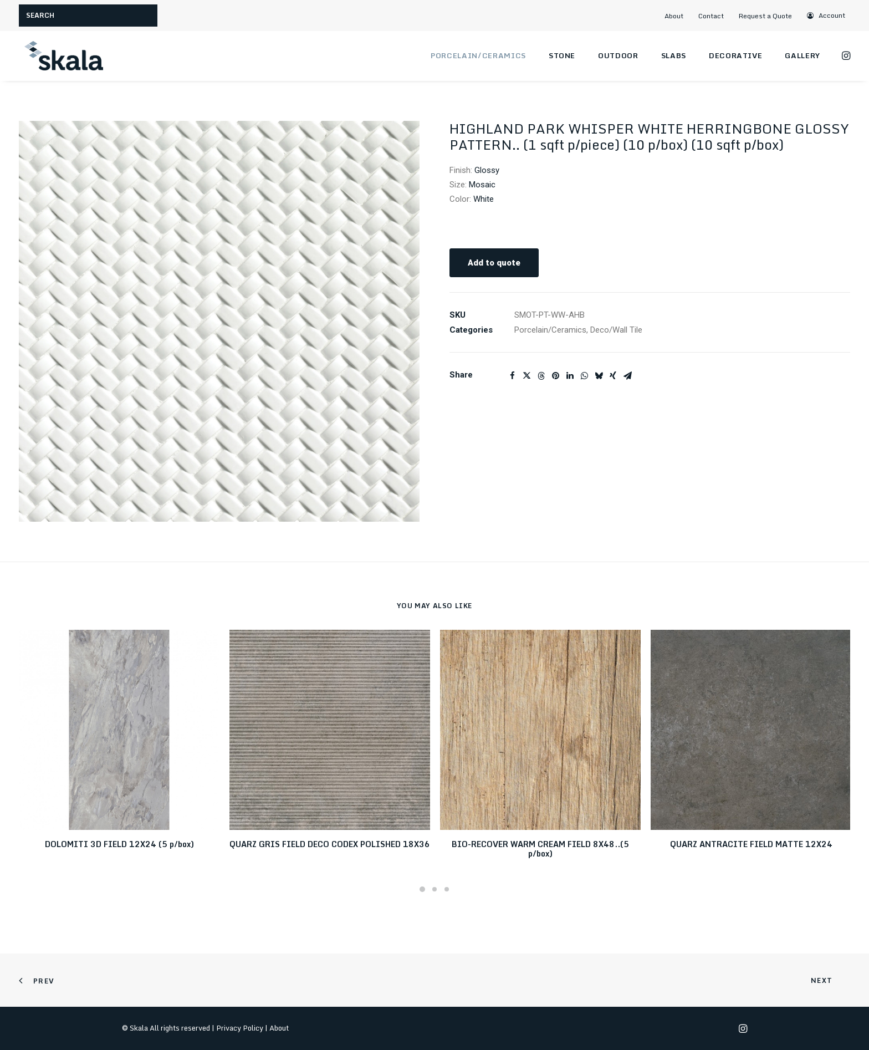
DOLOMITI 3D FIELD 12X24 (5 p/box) (119, 844)
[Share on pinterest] (555, 376)
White (483, 199)
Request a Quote (765, 16)
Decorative (736, 55)
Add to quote (494, 263)
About (673, 16)
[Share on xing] (613, 376)
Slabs (673, 55)
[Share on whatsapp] (584, 376)
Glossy (486, 170)
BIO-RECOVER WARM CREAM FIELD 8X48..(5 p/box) (540, 849)
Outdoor (618, 55)
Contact (711, 16)
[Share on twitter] (526, 376)
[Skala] (63, 56)
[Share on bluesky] (598, 376)
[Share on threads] (541, 376)
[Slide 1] (422, 889)
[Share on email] (627, 376)
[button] (826, 15)
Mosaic (482, 185)
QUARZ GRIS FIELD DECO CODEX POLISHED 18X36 (329, 844)
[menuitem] (678, 16)
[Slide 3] (447, 889)
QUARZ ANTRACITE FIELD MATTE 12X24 (751, 844)
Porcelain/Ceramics (478, 55)
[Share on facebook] (512, 376)
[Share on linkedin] (569, 376)
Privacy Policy (239, 1028)
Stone (562, 55)
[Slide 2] (434, 889)
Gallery (802, 55)
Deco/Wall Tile (616, 330)
